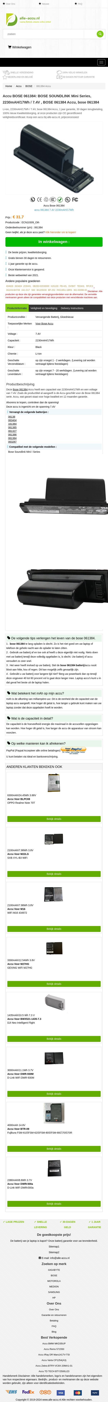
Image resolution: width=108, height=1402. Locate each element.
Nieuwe (45, 4)
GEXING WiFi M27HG (19, 967)
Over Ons (10, 4)
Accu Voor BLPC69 (18, 799)
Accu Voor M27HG (18, 964)
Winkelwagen (19, 47)
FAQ (80, 4)
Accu (19, 86)
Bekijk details (54, 818)
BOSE (28, 86)
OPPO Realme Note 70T (21, 802)
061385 (12, 427)
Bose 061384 (20, 389)
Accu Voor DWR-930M (20, 1073)
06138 (11, 416)
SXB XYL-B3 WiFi (17, 857)
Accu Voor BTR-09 (18, 1128)
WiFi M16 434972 (17, 912)
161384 (12, 423)
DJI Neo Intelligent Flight (21, 1022)
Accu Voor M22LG (18, 854)
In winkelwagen (53, 241)
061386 (12, 434)
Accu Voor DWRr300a (20, 1183)
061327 (12, 431)
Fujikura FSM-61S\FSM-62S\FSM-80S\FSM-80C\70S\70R (39, 1132)
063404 (12, 420)
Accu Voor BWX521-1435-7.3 (24, 1019)
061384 (12, 438)
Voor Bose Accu (44, 323)
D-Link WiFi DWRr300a (20, 1187)
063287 (12, 441)
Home (8, 86)
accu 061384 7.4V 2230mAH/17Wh (54, 209)
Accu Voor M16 (16, 909)
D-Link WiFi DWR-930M (20, 1077)
